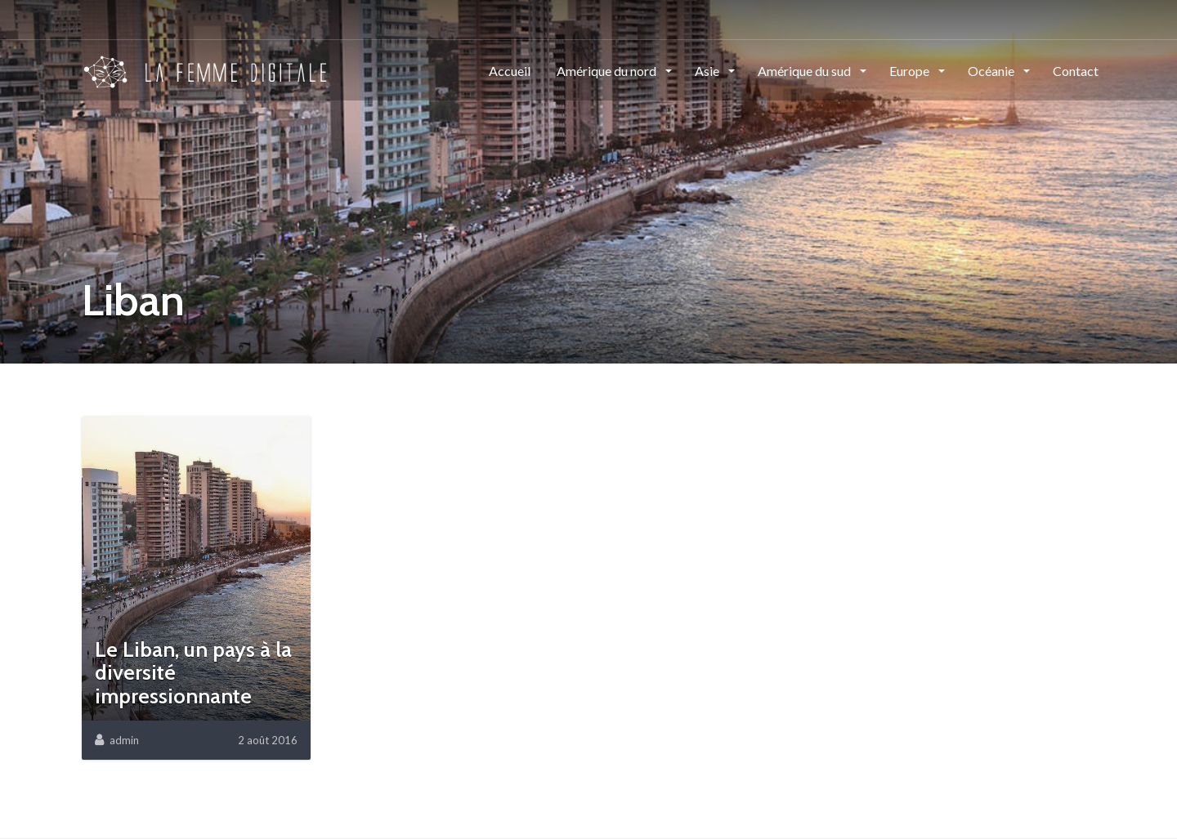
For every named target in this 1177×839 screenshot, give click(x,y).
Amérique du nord (608, 70)
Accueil (509, 70)
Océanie (992, 70)
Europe (910, 70)
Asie (708, 70)
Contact (1076, 70)
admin (124, 740)
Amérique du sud (805, 70)
